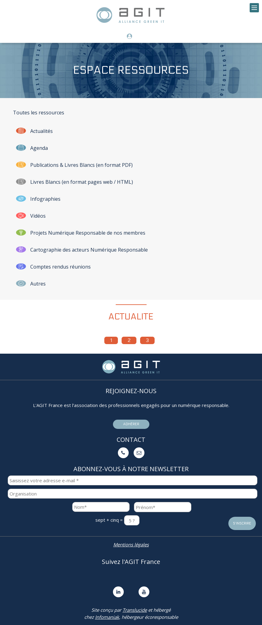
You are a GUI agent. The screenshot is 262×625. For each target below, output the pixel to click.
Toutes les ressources (38, 112)
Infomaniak (107, 617)
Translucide (135, 610)
